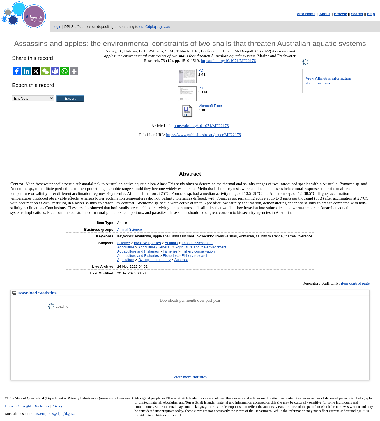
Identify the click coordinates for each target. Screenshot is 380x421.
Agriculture (125, 247)
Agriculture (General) (155, 247)
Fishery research (194, 255)
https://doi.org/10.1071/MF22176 (228, 60)
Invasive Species (147, 243)
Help (371, 14)
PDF (202, 70)
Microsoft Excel (210, 106)
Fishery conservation (198, 251)
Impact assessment (197, 243)
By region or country (154, 260)
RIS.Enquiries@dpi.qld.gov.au (55, 414)
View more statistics (190, 377)
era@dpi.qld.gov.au (154, 26)
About (324, 14)
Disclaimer (41, 406)
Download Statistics (34, 293)
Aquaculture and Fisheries (138, 251)
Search (357, 14)
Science (123, 243)
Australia (181, 260)
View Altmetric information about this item (328, 80)
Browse (340, 14)
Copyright (23, 406)
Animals (171, 243)
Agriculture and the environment (200, 247)
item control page (355, 283)
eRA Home (306, 14)
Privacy (57, 406)
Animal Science (129, 229)
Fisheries (170, 251)
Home (9, 406)
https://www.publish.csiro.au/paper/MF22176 (203, 134)
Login (56, 26)
